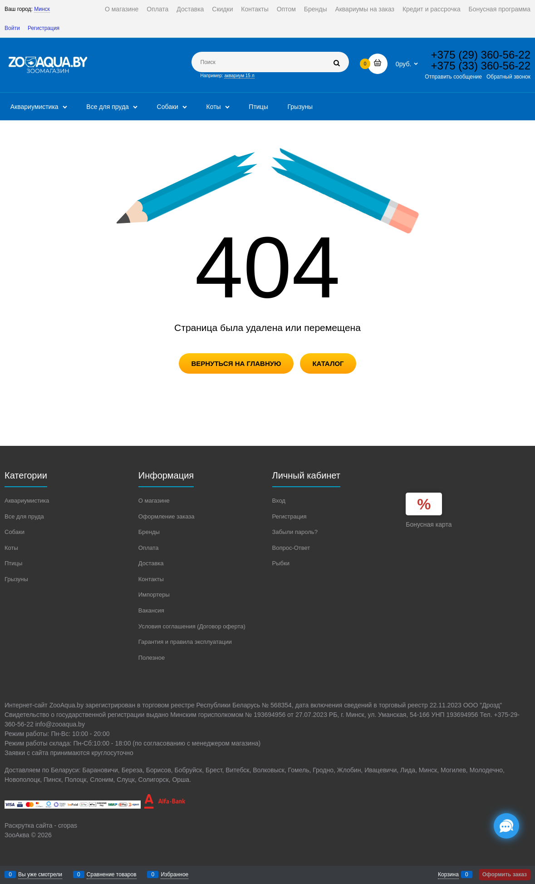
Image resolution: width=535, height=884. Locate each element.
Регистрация (43, 28)
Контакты (254, 9)
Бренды (315, 9)
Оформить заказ (504, 874)
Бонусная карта (429, 524)
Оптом (286, 9)
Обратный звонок (508, 77)
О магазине (121, 9)
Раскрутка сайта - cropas (41, 825)
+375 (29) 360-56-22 (481, 55)
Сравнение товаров (112, 874)
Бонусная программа (499, 9)
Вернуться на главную (236, 363)
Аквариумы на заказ (364, 9)
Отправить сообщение (453, 77)
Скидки (222, 9)
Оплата (157, 9)
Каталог (328, 363)
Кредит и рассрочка (431, 9)
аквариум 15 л (239, 75)
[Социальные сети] (506, 826)
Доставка (190, 9)
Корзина (448, 874)
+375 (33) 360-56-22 (481, 65)
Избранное (174, 874)
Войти (12, 28)
